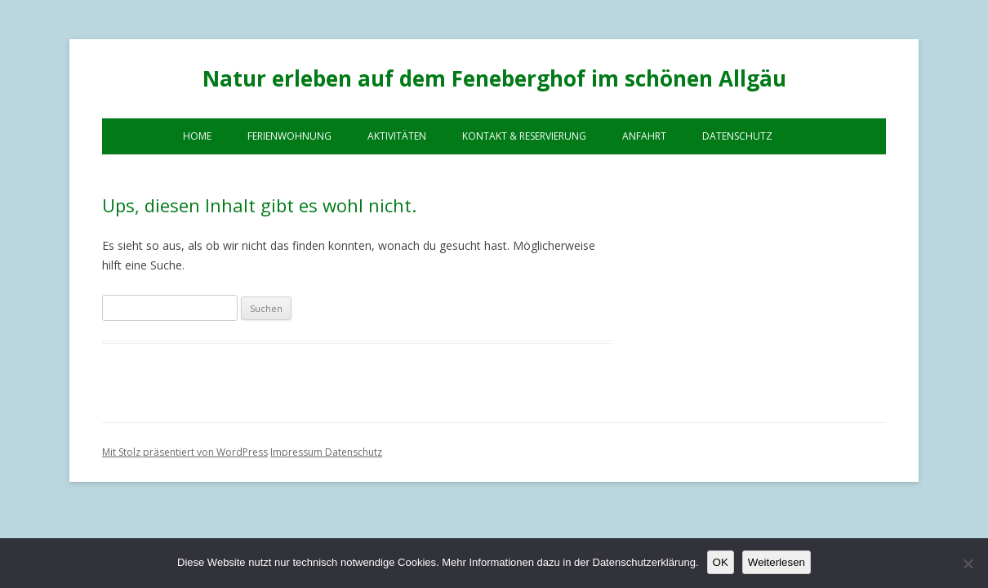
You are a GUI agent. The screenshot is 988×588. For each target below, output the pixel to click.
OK (720, 562)
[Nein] (967, 563)
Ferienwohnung (289, 136)
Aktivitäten (396, 136)
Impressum (297, 452)
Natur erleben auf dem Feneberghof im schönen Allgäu (494, 78)
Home (197, 136)
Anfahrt (644, 136)
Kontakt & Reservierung (524, 136)
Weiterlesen (776, 562)
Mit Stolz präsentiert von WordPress (185, 452)
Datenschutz (737, 136)
